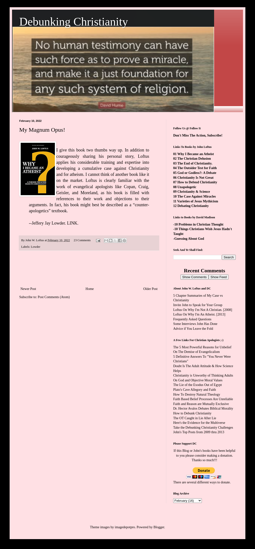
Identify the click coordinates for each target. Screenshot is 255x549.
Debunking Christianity (73, 21)
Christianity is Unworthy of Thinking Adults (203, 375)
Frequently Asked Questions (192, 319)
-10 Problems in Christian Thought (198, 224)
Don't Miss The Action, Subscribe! (198, 135)
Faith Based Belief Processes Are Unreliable (203, 399)
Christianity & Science (194, 191)
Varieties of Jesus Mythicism (197, 201)
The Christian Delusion (194, 158)
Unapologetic (187, 187)
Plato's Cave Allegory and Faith (194, 389)
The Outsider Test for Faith (197, 168)
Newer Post (28, 289)
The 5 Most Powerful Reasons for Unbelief (202, 347)
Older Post (150, 289)
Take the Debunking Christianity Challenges (203, 427)
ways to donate (220, 482)
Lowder (35, 246)
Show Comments (194, 277)
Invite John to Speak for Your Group (197, 305)
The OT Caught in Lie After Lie (194, 418)
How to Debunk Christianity (192, 413)
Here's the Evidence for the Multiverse (199, 423)
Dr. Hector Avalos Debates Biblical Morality (203, 408)
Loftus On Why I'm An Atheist (194, 314)
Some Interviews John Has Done (195, 324)
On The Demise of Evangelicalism (196, 352)
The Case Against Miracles (196, 196)
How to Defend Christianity (197, 182)
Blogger (158, 527)
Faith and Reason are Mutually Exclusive (201, 404)
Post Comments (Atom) (54, 297)
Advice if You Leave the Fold (193, 328)
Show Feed (218, 277)
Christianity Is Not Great (196, 177)
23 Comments (82, 240)
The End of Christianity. (194, 163)
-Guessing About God (188, 238)
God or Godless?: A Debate (197, 173)
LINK (72, 223)
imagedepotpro (125, 527)
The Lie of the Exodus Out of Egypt (197, 385)
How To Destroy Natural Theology (196, 394)
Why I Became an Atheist (195, 154)
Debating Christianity (193, 206)
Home (90, 289)
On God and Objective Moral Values (198, 380)
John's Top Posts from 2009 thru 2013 (198, 432)
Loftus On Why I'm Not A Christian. (197, 310)
